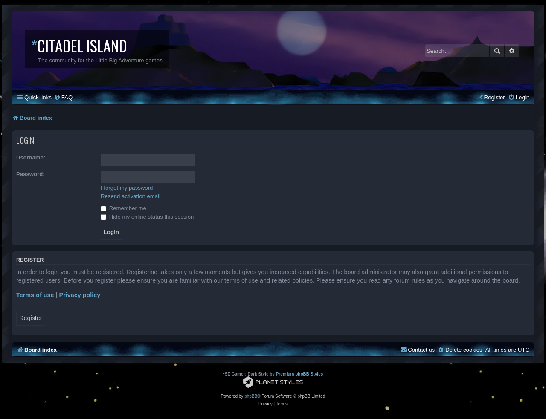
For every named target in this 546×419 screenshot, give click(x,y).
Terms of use (35, 295)
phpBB (250, 396)
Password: (30, 174)
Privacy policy (80, 295)
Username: (30, 157)
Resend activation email (130, 196)
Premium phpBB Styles (299, 374)
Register (30, 318)
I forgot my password (127, 188)
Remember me (123, 208)
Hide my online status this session (147, 217)
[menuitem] (63, 97)
